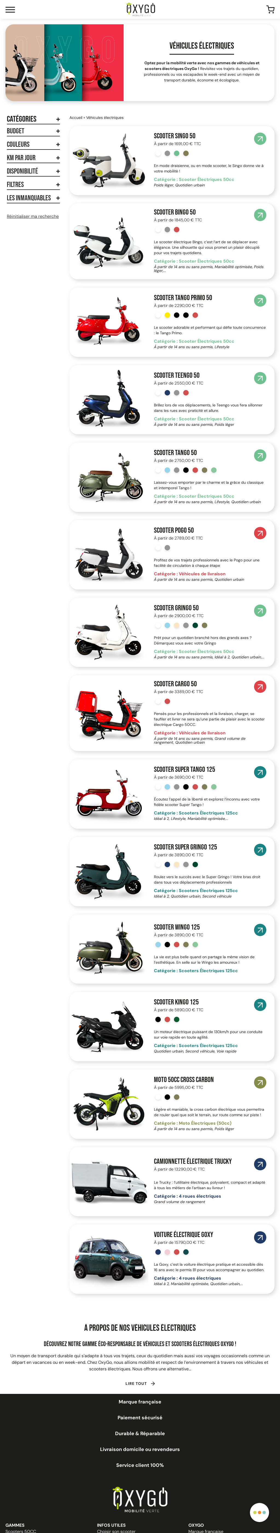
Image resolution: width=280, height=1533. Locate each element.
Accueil (75, 117)
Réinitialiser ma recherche (33, 216)
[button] (140, 1383)
